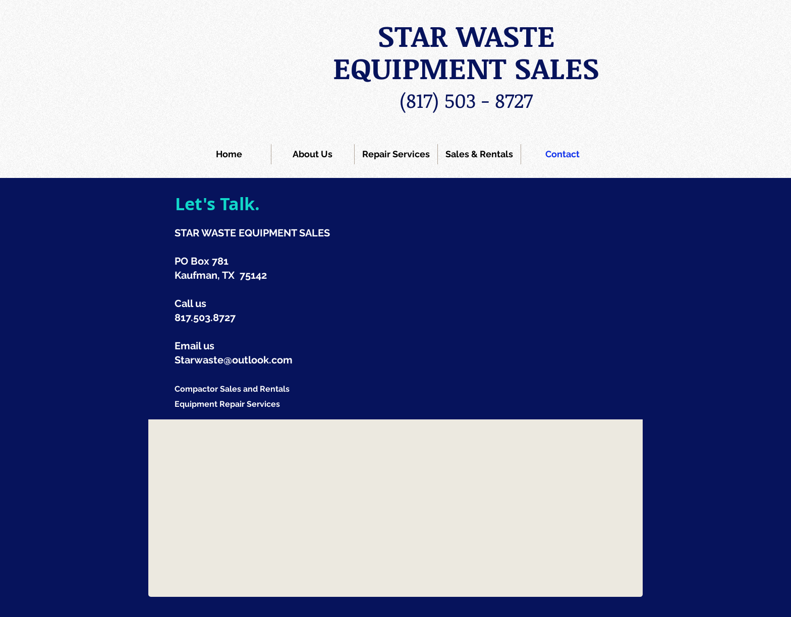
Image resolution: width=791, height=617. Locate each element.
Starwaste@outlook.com (234, 360)
